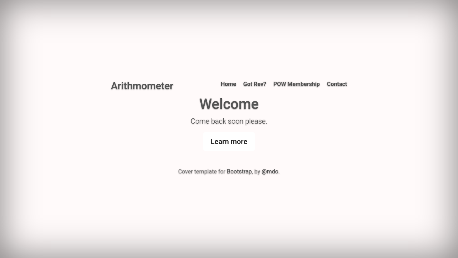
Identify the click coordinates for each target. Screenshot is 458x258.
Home (228, 84)
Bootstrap (239, 171)
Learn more (229, 141)
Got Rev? (254, 84)
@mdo (270, 171)
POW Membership (296, 84)
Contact (337, 84)
